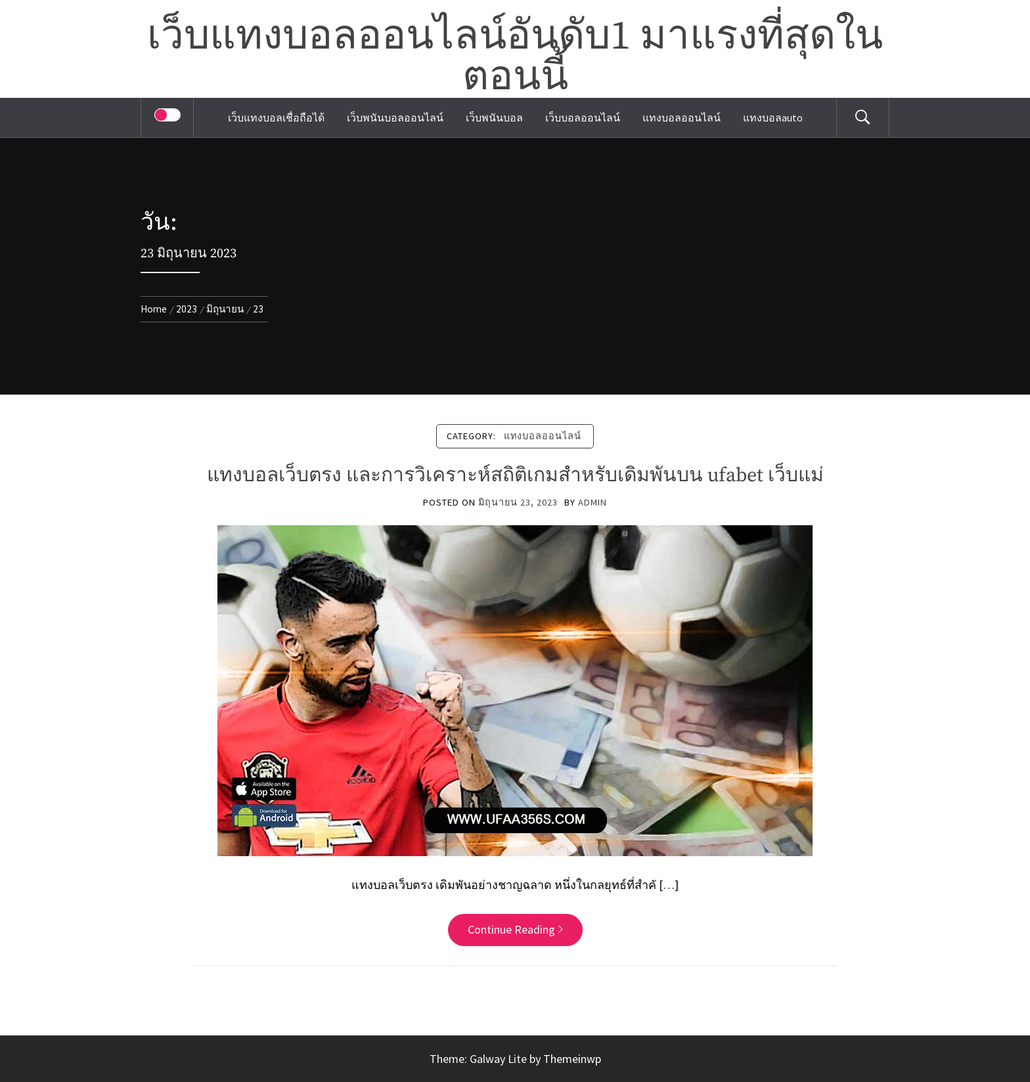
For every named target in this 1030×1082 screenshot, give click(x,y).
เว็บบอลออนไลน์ (582, 117)
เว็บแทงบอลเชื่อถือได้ (276, 117)
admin (592, 502)
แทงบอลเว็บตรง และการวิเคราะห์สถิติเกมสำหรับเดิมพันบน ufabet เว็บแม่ (515, 475)
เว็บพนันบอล (494, 117)
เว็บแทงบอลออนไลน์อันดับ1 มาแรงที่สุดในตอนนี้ (515, 57)
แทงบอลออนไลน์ (681, 117)
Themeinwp (572, 1058)
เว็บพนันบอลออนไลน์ (395, 117)
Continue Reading (515, 929)
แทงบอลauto (773, 117)
